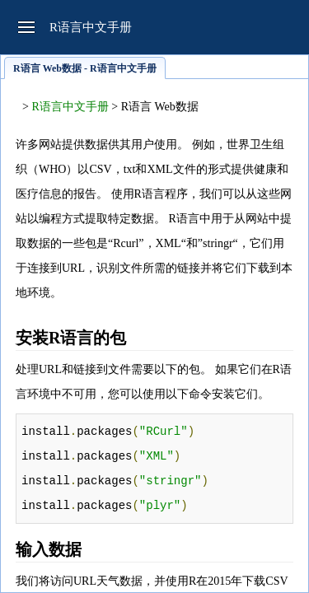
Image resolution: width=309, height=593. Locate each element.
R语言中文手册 (69, 106)
